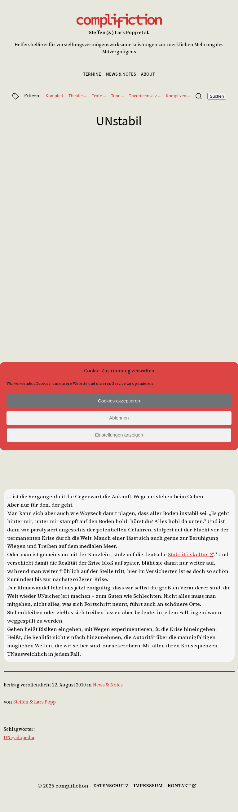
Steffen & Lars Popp (34, 702)
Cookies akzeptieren (119, 400)
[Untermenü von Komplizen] (188, 96)
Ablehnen (119, 417)
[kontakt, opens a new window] (182, 786)
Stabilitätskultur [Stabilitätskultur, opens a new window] (191, 554)
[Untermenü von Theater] (85, 96)
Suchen (217, 96)
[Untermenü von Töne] (122, 96)
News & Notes (108, 685)
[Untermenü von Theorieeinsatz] (159, 96)
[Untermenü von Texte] (104, 96)
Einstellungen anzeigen (119, 434)
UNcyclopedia (19, 737)
